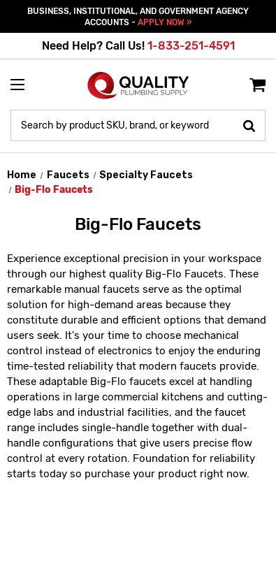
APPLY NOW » (164, 22)
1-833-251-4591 (191, 45)
